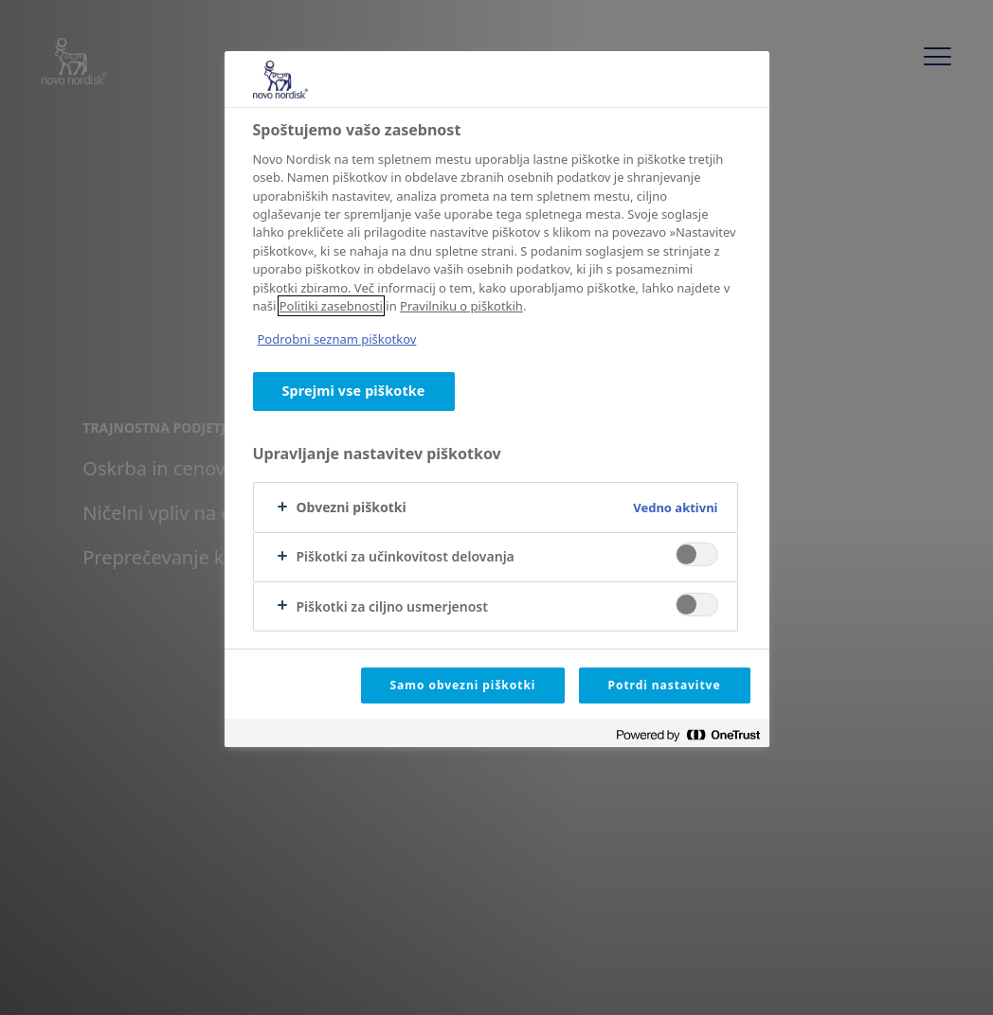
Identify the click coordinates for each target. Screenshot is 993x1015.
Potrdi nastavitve (664, 685)
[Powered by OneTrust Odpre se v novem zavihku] (688, 735)
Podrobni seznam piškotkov (337, 338)
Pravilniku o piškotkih (461, 305)
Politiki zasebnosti (331, 305)
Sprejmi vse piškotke (353, 391)
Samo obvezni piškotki (463, 685)
